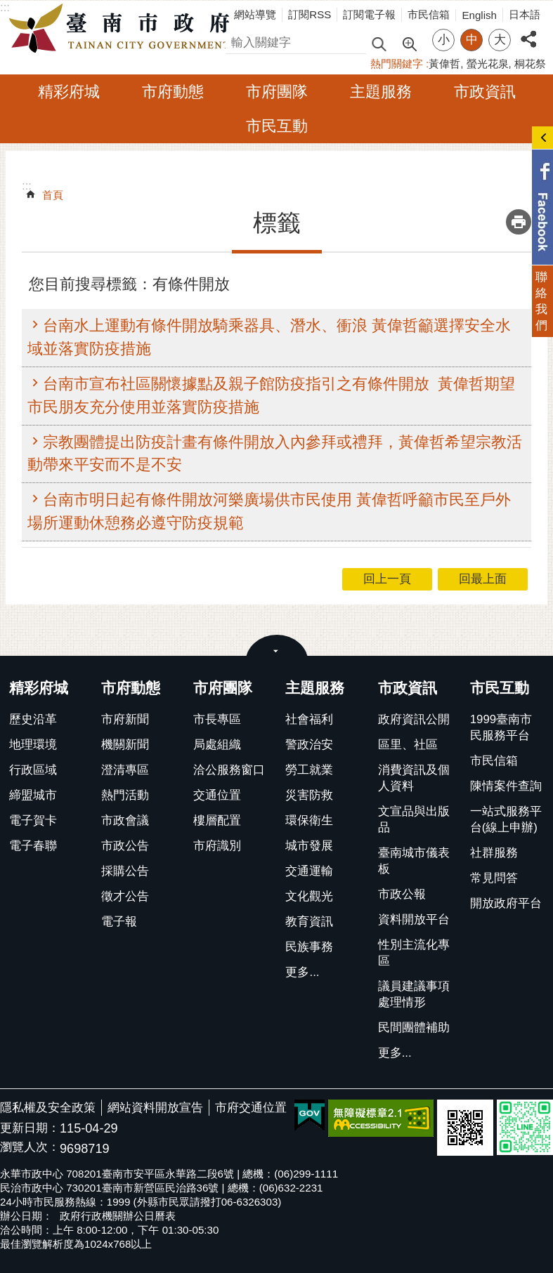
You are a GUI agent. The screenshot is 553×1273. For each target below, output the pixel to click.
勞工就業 (309, 770)
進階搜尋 (409, 43)
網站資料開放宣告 (155, 1107)
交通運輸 (309, 871)
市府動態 (173, 91)
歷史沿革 (33, 719)
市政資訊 (485, 91)
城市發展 (309, 845)
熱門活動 (125, 795)
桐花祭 (530, 64)
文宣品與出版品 (414, 819)
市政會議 (125, 820)
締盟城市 (33, 795)
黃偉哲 (444, 64)
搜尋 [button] (378, 43)
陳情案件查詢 (506, 786)
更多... (302, 972)
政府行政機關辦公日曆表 (118, 1216)
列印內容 (518, 222)
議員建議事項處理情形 (414, 994)
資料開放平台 (414, 919)
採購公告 (125, 871)
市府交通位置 (251, 1107)
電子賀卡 (33, 820)
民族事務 (309, 947)
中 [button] (472, 39)
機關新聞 (125, 744)
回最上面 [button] (483, 579)
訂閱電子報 (369, 14)
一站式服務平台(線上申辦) (506, 819)
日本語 (524, 14)
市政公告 (125, 845)
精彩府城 (69, 91)
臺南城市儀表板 (414, 861)
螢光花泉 (488, 64)
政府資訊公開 (414, 719)
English (479, 15)
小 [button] (444, 39)
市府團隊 (277, 91)
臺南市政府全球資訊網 (123, 29)
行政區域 (33, 770)
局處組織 (217, 744)
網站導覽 (255, 14)
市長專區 (217, 719)
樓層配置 (217, 820)
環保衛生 (309, 820)
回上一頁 (387, 579)
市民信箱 (429, 14)
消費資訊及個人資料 (414, 778)
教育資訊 (309, 921)
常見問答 (494, 878)
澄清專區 (125, 770)
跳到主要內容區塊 (7, 7)
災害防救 (309, 795)
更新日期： (30, 1128)
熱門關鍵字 (396, 63)
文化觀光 (309, 896)
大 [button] (500, 39)
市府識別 (217, 845)
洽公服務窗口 (229, 770)
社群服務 (494, 852)
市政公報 (402, 894)
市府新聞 (125, 719)
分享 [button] (528, 31)
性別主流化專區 (414, 953)
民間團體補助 (414, 1027)
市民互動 (277, 126)
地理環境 (33, 744)
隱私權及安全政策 (48, 1107)
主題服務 (381, 91)
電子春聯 (33, 845)
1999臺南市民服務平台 (501, 727)
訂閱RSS (309, 14)
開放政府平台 (506, 903)
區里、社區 (408, 744)
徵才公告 (125, 896)
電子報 (119, 921)
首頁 (52, 195)
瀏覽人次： (30, 1148)
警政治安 (309, 744)
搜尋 (237, 40)
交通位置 (217, 795)
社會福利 (309, 719)
